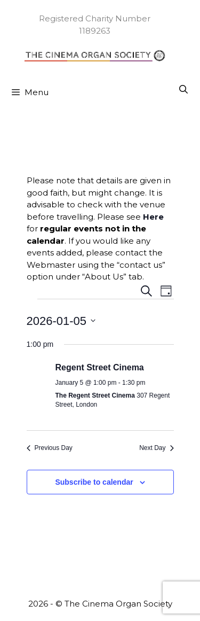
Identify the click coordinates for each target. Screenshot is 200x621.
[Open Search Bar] (183, 89)
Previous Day (50, 448)
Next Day (156, 448)
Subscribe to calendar (94, 482)
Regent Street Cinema (99, 367)
